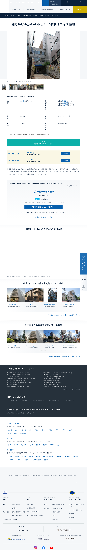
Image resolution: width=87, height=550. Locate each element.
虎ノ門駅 (67, 439)
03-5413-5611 (43, 179)
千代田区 (23, 428)
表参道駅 (59, 439)
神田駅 (18, 443)
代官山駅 (65, 103)
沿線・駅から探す (37, 384)
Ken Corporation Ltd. (4, 6)
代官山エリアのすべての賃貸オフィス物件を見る (63, 299)
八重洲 (50, 413)
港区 (9, 428)
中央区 (31, 428)
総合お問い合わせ (25, 543)
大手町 (63, 413)
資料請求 (65, 137)
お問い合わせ (80, 9)
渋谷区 (22, 101)
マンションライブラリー (10, 503)
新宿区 (38, 428)
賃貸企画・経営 (57, 492)
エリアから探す (11, 384)
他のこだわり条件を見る (71, 373)
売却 (53, 499)
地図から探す (69, 384)
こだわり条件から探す (54, 384)
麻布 (57, 413)
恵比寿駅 (65, 105)
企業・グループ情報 (41, 2)
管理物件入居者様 (54, 4)
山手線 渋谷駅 (10, 396)
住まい (12, 2)
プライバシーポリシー (41, 543)
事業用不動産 (29, 2)
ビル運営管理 (31, 9)
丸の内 (70, 413)
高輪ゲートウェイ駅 (48, 439)
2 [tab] (41, 334)
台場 (15, 416)
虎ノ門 (10, 413)
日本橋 (24, 413)
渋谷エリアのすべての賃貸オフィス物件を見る (64, 340)
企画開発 (55, 503)
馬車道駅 (10, 443)
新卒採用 (72, 497)
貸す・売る (6, 496)
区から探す (24, 384)
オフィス (19, 2)
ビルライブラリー (65, 9)
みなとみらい (23, 416)
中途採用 (72, 501)
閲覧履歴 (67, 4)
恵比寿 (43, 413)
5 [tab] (45, 334)
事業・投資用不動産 (47, 9)
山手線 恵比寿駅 (30, 396)
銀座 (9, 416)
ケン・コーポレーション (76, 494)
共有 (83, 289)
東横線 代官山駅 (20, 396)
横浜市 (58, 428)
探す (4, 488)
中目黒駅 (75, 439)
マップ (50, 183)
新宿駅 (38, 439)
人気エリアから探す (14, 407)
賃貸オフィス (31, 488)
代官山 (37, 413)
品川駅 (24, 439)
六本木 (17, 413)
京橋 (30, 413)
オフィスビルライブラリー (35, 499)
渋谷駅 (64, 101)
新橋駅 (17, 439)
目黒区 (52, 428)
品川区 (45, 428)
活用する (47, 492)
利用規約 (53, 543)
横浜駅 (46, 443)
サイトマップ (63, 543)
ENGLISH (52, 1)
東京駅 (10, 439)
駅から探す (11, 433)
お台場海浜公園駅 (36, 443)
